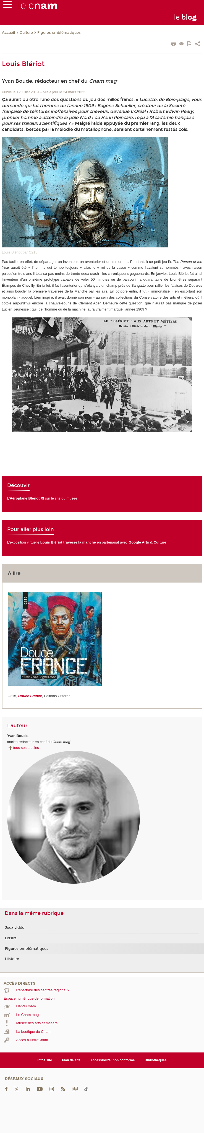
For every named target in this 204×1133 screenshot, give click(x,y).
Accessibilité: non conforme (112, 1060)
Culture (26, 32)
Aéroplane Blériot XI (27, 498)
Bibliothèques (155, 1060)
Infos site (45, 1060)
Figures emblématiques (59, 32)
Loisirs (11, 938)
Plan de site (71, 1060)
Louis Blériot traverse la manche (68, 542)
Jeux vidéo (14, 927)
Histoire (12, 959)
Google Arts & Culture (147, 542)
